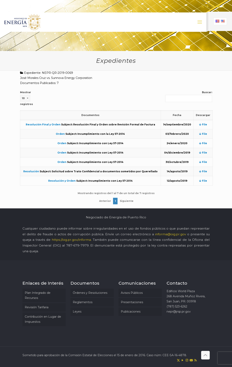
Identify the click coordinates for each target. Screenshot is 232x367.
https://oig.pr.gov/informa (71, 240)
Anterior (105, 200)
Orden (60, 133)
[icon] (218, 6)
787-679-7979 (77, 245)
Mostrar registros (26, 98)
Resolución (31, 171)
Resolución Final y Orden (43, 124)
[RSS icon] (223, 6)
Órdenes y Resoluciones (90, 293)
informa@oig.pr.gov (170, 234)
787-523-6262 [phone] (97, 6)
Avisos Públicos (132, 293)
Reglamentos (82, 302)
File (203, 124)
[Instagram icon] (212, 6)
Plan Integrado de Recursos (37, 295)
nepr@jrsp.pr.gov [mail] (124, 6)
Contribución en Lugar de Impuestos (43, 319)
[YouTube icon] (207, 6)
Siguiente (126, 200)
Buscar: (188, 96)
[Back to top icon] (205, 355)
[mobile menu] (199, 22)
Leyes (77, 311)
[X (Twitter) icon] (202, 6)
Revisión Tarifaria (36, 307)
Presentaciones (132, 302)
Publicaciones (130, 311)
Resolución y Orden (62, 180)
